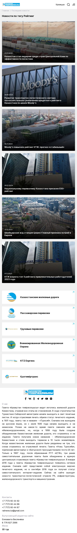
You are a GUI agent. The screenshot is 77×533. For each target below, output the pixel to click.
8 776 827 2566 (9, 522)
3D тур (5, 529)
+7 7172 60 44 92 (10, 501)
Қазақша (60, 4)
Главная (6, 11)
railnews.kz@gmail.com (13, 510)
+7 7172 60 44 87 (10, 507)
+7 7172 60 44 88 (10, 504)
